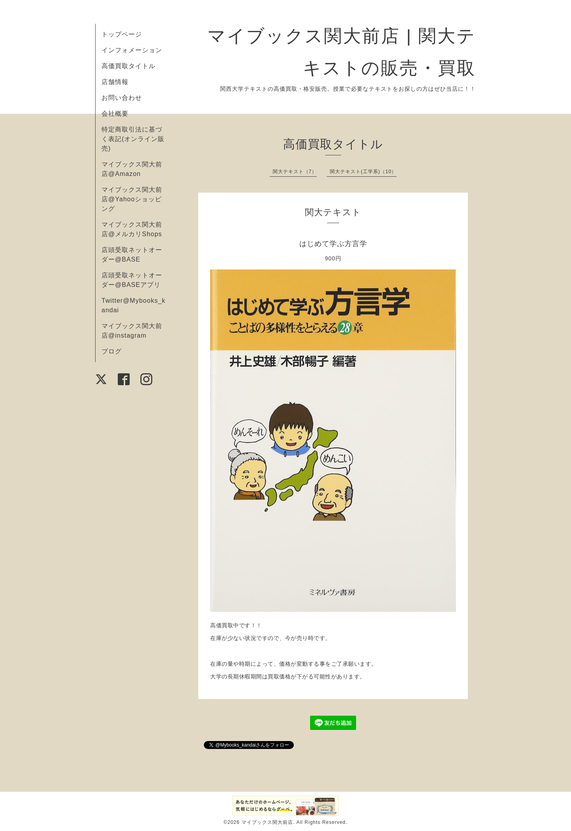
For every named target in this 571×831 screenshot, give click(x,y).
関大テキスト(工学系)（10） (363, 171)
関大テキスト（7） (295, 171)
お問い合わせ (122, 97)
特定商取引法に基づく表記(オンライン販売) (133, 139)
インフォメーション (132, 50)
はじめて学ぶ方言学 (333, 244)
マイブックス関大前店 (267, 822)
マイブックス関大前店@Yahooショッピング (132, 199)
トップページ (122, 34)
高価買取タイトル (128, 66)
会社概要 (115, 113)
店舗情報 (115, 81)
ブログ (112, 351)
